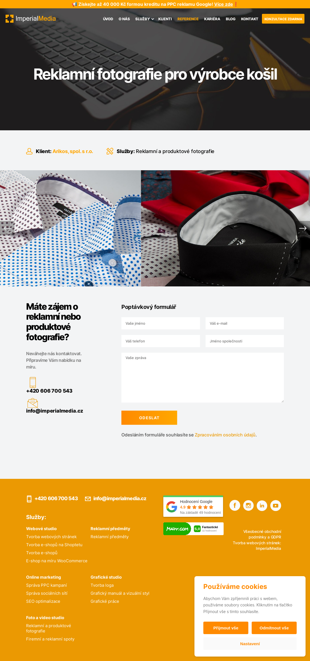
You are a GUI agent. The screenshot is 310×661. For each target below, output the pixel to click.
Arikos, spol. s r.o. (72, 151)
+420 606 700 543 (47, 391)
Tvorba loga (102, 585)
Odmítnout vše (274, 628)
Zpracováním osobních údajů (222, 435)
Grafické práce (105, 601)
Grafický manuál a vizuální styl (120, 593)
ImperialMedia (268, 548)
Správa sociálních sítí (47, 593)
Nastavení (250, 643)
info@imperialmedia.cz (52, 411)
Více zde (223, 4)
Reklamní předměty (110, 536)
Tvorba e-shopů (42, 552)
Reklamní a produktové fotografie (175, 151)
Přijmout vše (225, 628)
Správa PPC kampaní (46, 585)
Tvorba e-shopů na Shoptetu (54, 544)
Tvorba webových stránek (51, 536)
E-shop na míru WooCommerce (57, 560)
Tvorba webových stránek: (257, 542)
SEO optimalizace (43, 601)
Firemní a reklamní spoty (50, 639)
